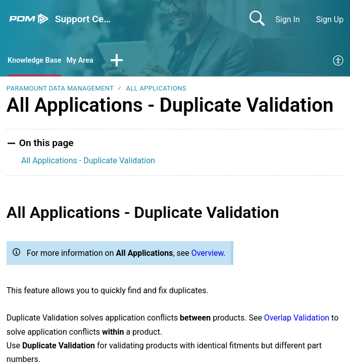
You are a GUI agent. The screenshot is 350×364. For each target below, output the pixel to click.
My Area (88, 61)
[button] (125, 61)
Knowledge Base (38, 61)
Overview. (208, 254)
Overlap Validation (296, 319)
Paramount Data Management (60, 90)
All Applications (156, 90)
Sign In (287, 19)
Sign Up (330, 19)
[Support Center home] (29, 19)
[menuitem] (338, 61)
